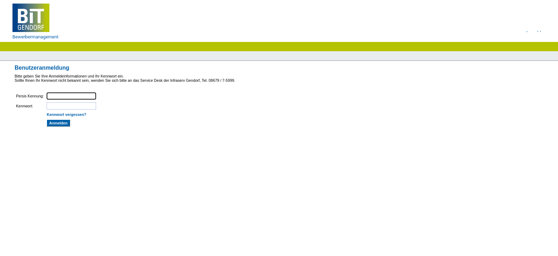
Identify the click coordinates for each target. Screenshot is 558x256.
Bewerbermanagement (35, 36)
